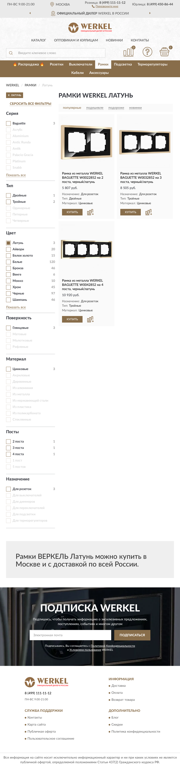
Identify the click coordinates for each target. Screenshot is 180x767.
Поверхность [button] (18, 318)
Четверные (21, 220)
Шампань (20, 300)
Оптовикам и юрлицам (76, 40)
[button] (105, 6)
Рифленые (20, 347)
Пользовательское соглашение (51, 738)
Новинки (114, 40)
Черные (18, 293)
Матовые (19, 334)
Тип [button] (9, 186)
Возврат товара (123, 700)
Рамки (103, 64)
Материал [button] (16, 359)
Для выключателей (27, 495)
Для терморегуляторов (30, 520)
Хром (17, 287)
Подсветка (123, 64)
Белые (17, 262)
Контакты (140, 40)
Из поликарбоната (27, 413)
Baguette (19, 123)
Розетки (56, 64)
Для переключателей (29, 508)
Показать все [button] (16, 175)
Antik (17, 148)
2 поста (18, 441)
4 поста (18, 454)
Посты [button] (12, 432)
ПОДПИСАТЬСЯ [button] (132, 635)
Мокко (18, 281)
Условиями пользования (85, 649)
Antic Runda (22, 142)
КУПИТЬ (72, 212)
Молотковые (22, 340)
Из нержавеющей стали (30, 400)
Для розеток (22, 489)
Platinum (19, 161)
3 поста (18, 448)
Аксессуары (99, 73)
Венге (17, 274)
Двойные (19, 195)
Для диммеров (24, 501)
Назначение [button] (18, 479)
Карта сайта (37, 724)
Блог (115, 717)
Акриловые (21, 375)
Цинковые (20, 369)
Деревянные (22, 381)
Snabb (17, 167)
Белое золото (23, 255)
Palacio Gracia (23, 155)
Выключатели (80, 64)
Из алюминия (23, 388)
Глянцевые (20, 328)
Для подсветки (24, 514)
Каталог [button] (38, 40)
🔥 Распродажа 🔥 (28, 64)
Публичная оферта (42, 731)
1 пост (17, 460)
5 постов (19, 467)
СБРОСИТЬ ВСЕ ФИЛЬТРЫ (30, 103)
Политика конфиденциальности (135, 731)
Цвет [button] (11, 233)
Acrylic (18, 129)
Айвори (18, 249)
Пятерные (20, 214)
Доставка (118, 686)
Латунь (18, 243)
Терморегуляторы (152, 64)
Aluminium (21, 136)
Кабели (77, 73)
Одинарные (21, 208)
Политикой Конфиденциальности (113, 645)
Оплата (117, 693)
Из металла (21, 394)
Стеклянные (22, 419)
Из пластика (22, 407)
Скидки (117, 724)
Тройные (19, 202)
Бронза (18, 268)
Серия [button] (12, 114)
